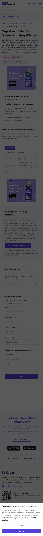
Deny (21, 525)
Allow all (21, 531)
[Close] (40, 506)
